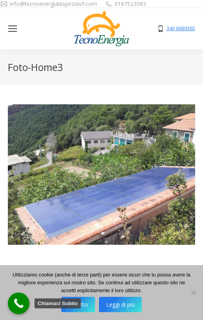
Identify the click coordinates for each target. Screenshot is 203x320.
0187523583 (130, 3)
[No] (193, 292)
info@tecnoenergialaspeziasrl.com (53, 3)
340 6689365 (180, 28)
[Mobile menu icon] (12, 28)
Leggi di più (120, 304)
